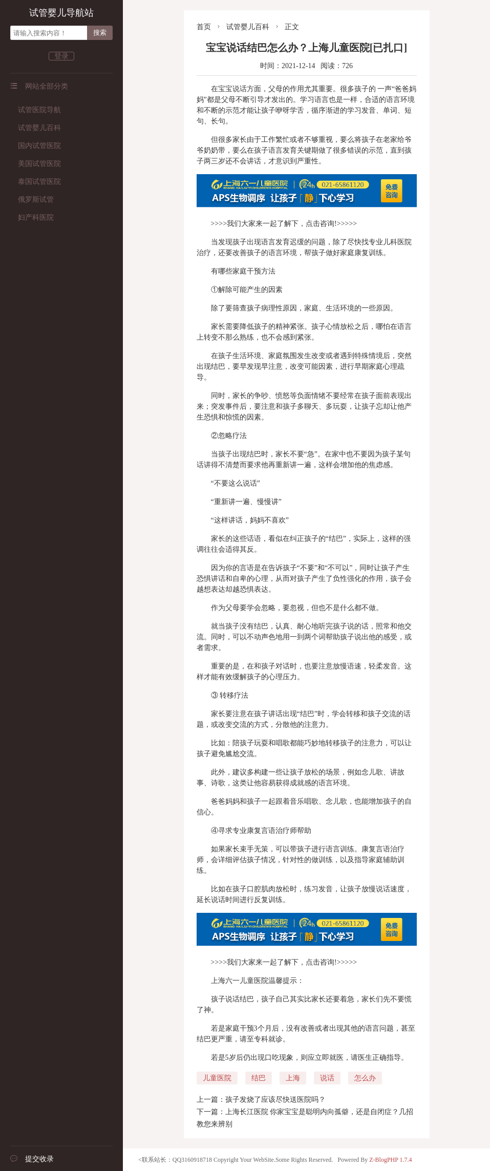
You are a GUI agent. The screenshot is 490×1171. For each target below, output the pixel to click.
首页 (204, 27)
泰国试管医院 (35, 181)
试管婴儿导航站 (61, 13)
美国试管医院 (35, 164)
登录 (61, 56)
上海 (293, 1078)
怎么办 (365, 1078)
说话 (327, 1078)
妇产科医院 (32, 217)
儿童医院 (217, 1078)
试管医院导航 (35, 110)
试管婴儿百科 (35, 128)
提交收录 (32, 1159)
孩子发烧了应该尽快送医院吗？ (275, 1099)
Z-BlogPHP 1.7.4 (390, 1159)
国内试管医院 (35, 146)
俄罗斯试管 (32, 199)
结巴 (258, 1078)
